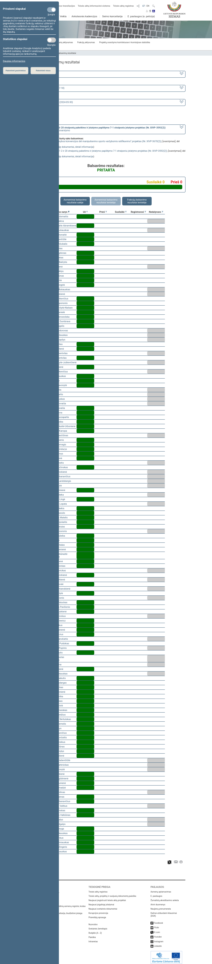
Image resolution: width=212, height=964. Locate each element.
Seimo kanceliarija (112, 16)
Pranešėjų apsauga (97, 915)
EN (147, 6)
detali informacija (84, 147)
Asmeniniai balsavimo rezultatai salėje (75, 201)
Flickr (156, 925)
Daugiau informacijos (14, 61)
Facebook (158, 921)
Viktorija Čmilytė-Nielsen (60, 307)
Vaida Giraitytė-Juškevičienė (62, 362)
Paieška (92, 935)
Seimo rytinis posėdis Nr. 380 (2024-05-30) (50, 102)
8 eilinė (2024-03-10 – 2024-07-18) (46, 88)
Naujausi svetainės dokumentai (102, 907)
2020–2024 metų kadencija (42, 74)
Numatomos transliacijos (61, 6)
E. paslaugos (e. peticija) (141, 16)
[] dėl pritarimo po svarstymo (97, 129)
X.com (157, 930)
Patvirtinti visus (43, 70)
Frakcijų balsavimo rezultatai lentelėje (137, 201)
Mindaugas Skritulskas (59, 719)
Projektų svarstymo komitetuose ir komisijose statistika (124, 42)
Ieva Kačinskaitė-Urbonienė (61, 426)
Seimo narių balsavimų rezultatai (61, 53)
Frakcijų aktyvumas (86, 42)
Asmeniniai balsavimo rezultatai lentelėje (106, 201)
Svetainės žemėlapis (97, 926)
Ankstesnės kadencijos (84, 16)
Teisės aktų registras (123, 6)
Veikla (63, 16)
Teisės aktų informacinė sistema (94, 6)
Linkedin (158, 944)
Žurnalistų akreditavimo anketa (164, 898)
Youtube (158, 935)
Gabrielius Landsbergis (59, 481)
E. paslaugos (156, 894)
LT (144, 6)
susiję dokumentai (64, 147)
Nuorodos (92, 922)
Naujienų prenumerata (160, 907)
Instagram (158, 939)
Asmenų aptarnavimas (160, 890)
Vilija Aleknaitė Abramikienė (61, 225)
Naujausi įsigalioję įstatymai (101, 902)
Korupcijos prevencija (98, 911)
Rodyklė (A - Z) (95, 931)
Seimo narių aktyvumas (62, 42)
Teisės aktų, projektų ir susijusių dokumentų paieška (112, 894)
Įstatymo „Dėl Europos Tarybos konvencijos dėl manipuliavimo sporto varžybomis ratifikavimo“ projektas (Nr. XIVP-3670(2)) (97, 141)
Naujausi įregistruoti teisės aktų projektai (107, 898)
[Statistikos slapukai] (51, 40)
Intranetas (93, 939)
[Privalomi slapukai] (51, 9)
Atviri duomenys (157, 902)
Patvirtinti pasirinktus (16, 70)
